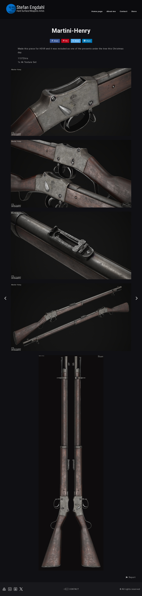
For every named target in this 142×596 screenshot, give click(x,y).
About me (111, 11)
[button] (130, 577)
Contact (123, 11)
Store (134, 11)
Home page (97, 11)
